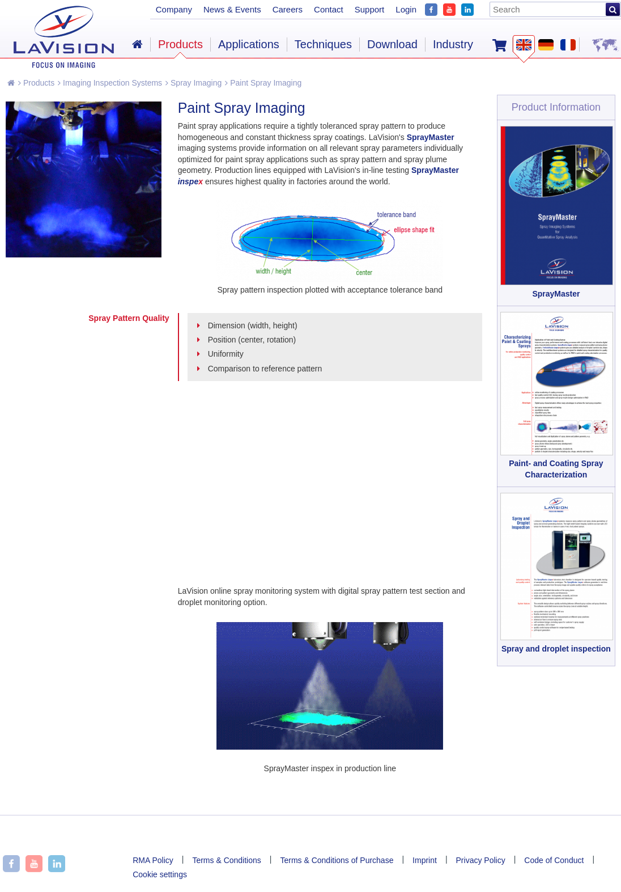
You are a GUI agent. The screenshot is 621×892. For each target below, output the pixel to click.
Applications (248, 44)
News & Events (232, 9)
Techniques (323, 44)
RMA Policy (153, 860)
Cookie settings (160, 874)
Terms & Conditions (226, 860)
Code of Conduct (554, 860)
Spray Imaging (193, 82)
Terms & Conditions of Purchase (336, 860)
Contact (328, 9)
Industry (453, 44)
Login (405, 9)
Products (36, 82)
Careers (288, 9)
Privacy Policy (480, 860)
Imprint (424, 860)
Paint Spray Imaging (263, 82)
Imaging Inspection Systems (110, 82)
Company (174, 9)
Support (370, 9)
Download (392, 44)
